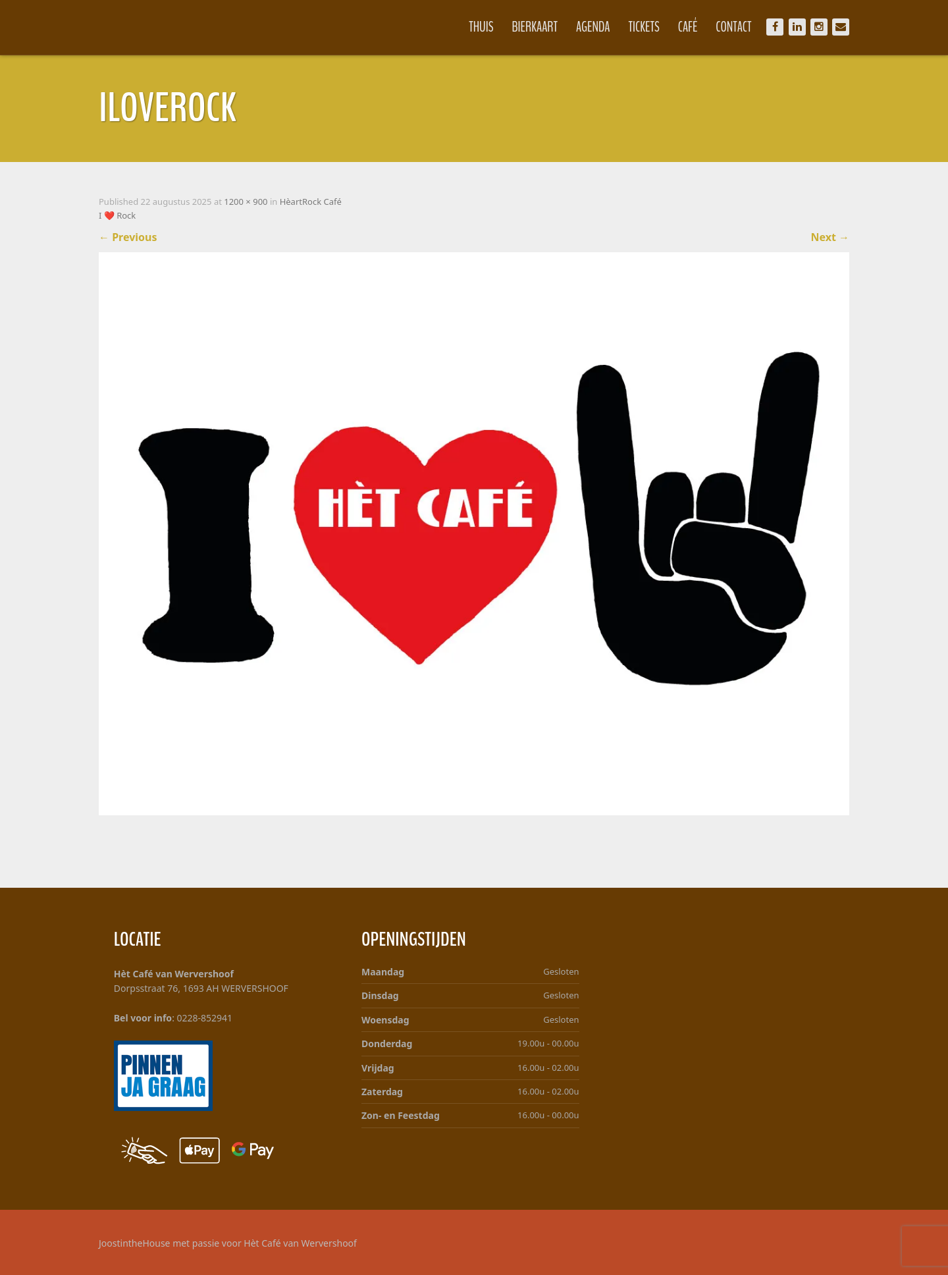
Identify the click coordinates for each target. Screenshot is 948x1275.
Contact (733, 27)
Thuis (481, 27)
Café (688, 27)
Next (829, 237)
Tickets (644, 27)
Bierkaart (535, 27)
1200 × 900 (245, 201)
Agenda (593, 27)
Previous (128, 237)
